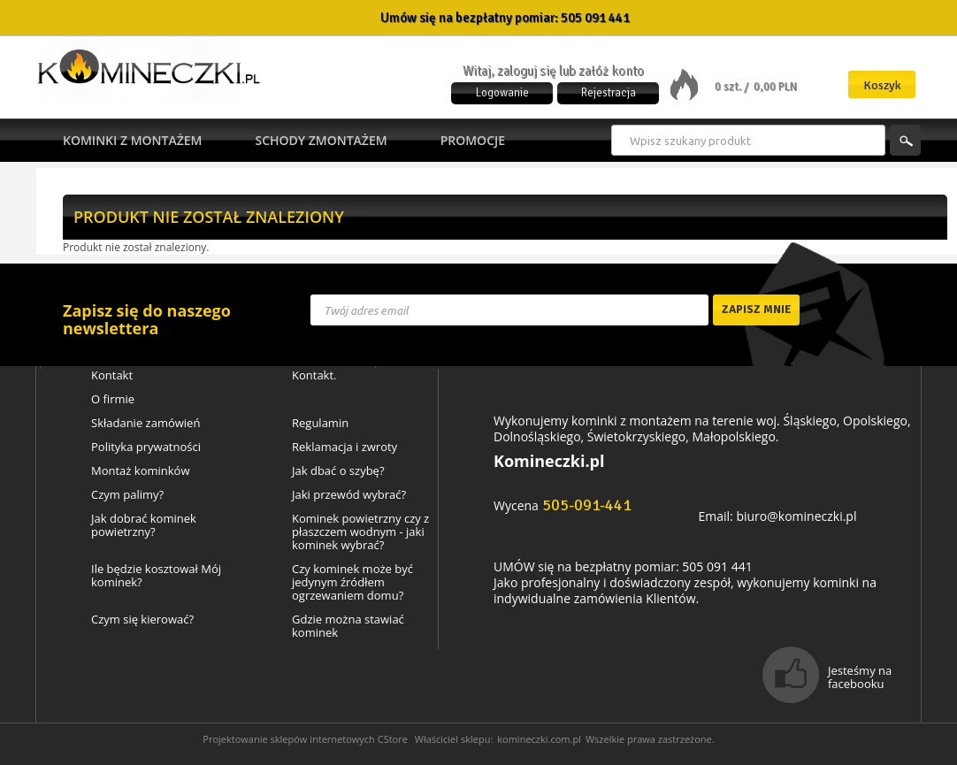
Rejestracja (608, 93)
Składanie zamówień (145, 423)
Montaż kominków (140, 471)
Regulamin (320, 423)
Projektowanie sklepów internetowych (289, 739)
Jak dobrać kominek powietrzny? (143, 525)
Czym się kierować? (142, 619)
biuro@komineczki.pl (796, 516)
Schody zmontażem (321, 140)
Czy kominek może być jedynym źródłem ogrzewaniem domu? (352, 582)
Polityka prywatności (146, 447)
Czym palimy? (127, 494)
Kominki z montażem (132, 140)
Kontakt (112, 375)
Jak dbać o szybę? (338, 471)
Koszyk (882, 85)
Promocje (472, 140)
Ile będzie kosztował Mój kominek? (156, 575)
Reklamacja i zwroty (344, 447)
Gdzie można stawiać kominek (348, 626)
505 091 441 (595, 18)
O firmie (112, 399)
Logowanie (502, 93)
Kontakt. (314, 375)
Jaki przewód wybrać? (349, 494)
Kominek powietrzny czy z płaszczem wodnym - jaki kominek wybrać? (360, 532)
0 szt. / (733, 87)
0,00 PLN (775, 87)
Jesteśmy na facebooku (860, 677)
